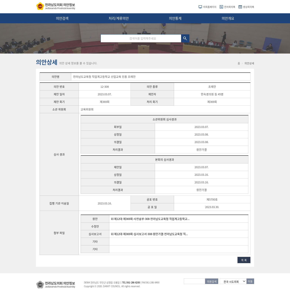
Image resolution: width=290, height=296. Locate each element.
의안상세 (249, 63)
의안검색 (62, 18)
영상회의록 (248, 6)
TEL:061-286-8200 (131, 282)
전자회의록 (229, 6)
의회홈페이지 (209, 6)
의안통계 (175, 18)
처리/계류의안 (119, 18)
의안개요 (228, 18)
